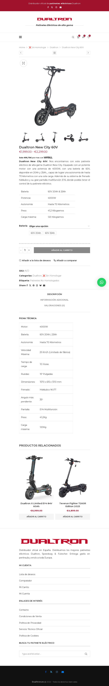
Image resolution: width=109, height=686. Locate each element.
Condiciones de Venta (30, 616)
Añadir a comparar (66, 260)
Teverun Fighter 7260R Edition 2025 (72, 505)
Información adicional (54, 300)
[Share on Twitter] (30, 285)
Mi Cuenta (24, 593)
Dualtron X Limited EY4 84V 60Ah (36, 505)
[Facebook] (48, 7)
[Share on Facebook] (27, 285)
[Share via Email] (44, 285)
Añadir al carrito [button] (36, 517)
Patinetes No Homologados (44, 280)
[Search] (73, 37)
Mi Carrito (24, 587)
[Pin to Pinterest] (33, 285)
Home (22, 47)
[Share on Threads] (37, 285)
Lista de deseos (27, 574)
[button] (101, 282)
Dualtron (54, 47)
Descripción (54, 294)
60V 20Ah (36, 233)
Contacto (24, 610)
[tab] (54, 294)
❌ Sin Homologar (37, 47)
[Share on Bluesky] (40, 285)
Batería (23, 225)
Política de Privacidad (30, 623)
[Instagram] (56, 7)
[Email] (61, 7)
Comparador (25, 580)
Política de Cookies (29, 635)
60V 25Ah (50, 233)
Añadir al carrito (62, 250)
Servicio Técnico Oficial (30, 629)
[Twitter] (52, 7)
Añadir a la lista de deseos (36, 260)
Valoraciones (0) (54, 305)
